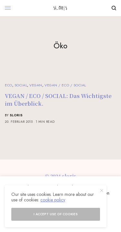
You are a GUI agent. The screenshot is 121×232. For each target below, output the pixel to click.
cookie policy (52, 200)
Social (21, 85)
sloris (16, 115)
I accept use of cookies (56, 214)
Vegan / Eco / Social (65, 85)
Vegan (35, 85)
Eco (8, 85)
